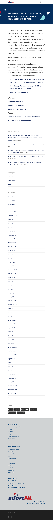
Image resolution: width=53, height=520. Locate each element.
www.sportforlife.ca (15, 102)
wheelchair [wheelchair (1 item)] (21, 413)
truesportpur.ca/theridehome (19, 120)
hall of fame (11, 180)
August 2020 (11, 359)
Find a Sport (11, 485)
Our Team (10, 429)
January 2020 (11, 382)
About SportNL (12, 424)
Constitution (10, 431)
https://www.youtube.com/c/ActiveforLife (24, 117)
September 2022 (12, 304)
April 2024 (10, 258)
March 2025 (11, 231)
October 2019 (12, 393)
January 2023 (11, 297)
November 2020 (12, 347)
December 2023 (12, 270)
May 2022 (10, 312)
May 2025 (10, 223)
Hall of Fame (10, 451)
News (9, 184)
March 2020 (11, 374)
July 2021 (10, 331)
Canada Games (11, 470)
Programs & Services (14, 447)
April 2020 (10, 370)
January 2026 (11, 204)
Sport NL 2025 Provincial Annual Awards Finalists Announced (25, 156)
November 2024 (12, 243)
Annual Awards (11, 453)
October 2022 (12, 301)
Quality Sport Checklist (19, 92)
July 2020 (10, 362)
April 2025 (10, 227)
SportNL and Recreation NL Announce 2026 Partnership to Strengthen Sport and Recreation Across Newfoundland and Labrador (25, 138)
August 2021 (11, 328)
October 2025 (12, 212)
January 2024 (11, 266)
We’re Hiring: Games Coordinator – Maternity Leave (23, 144)
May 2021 (10, 335)
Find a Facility (12, 481)
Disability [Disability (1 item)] (16, 410)
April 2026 (10, 196)
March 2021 (11, 339)
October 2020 (12, 351)
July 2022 (10, 308)
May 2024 (10, 254)
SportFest (10, 465)
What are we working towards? (14, 427)
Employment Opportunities (13, 436)
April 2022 (10, 316)
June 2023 (10, 281)
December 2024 (12, 239)
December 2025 (12, 208)
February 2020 (12, 378)
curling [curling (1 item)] (10, 410)
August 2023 (11, 277)
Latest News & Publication (16, 483)
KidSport (9, 456)
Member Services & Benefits (13, 449)
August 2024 (11, 250)
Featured (10, 177)
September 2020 (12, 355)
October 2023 (12, 274)
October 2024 (12, 246)
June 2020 (10, 366)
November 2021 (12, 320)
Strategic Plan (10, 434)
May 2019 (10, 397)
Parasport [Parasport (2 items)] (33, 410)
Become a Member (11, 438)
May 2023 (10, 285)
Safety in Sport (11, 472)
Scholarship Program (12, 458)
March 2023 (11, 293)
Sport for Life (10, 467)
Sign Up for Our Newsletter (16, 488)
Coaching (10, 460)
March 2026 (11, 200)
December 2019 (12, 386)
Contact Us (10, 441)
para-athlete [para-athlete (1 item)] (25, 410)
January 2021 (11, 343)
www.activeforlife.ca (16, 105)
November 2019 (12, 389)
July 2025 (10, 219)
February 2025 (12, 235)
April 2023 (10, 289)
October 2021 (12, 324)
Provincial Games (11, 463)
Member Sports (12, 478)
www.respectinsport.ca (17, 109)
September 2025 (12, 216)
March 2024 (11, 262)
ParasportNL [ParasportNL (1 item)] (12, 413)
